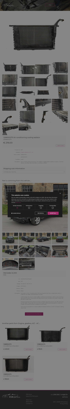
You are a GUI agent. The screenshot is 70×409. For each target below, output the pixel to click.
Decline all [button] (41, 213)
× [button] (60, 193)
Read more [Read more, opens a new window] (18, 202)
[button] (16, 213)
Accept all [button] (53, 213)
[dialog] (35, 204)
